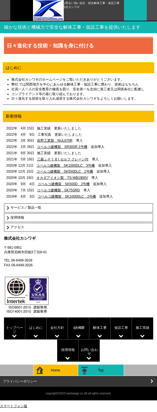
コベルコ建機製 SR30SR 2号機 (62, 147)
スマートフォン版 (13, 406)
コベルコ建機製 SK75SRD (58, 190)
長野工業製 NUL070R (55, 141)
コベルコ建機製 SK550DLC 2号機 (64, 171)
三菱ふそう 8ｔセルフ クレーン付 (62, 159)
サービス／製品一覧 (26, 208)
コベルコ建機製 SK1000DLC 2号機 (67, 196)
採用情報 (17, 217)
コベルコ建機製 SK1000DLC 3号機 (65, 166)
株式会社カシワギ (88, 14)
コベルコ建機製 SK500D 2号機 (64, 184)
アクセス (17, 227)
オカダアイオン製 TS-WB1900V (62, 178)
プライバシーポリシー (20, 381)
